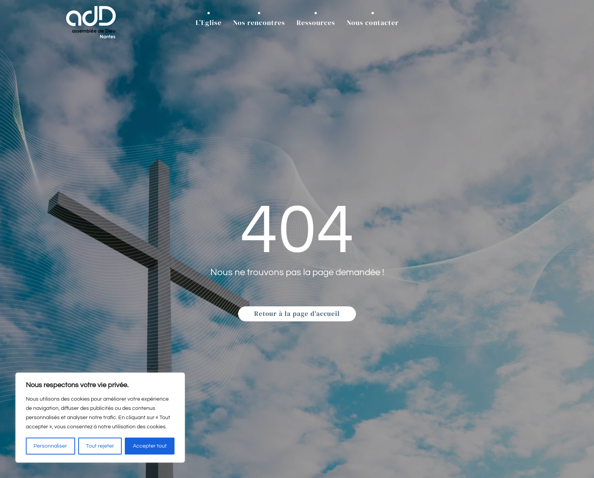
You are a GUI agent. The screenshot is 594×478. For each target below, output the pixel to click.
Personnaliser (50, 446)
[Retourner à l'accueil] (91, 22)
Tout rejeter (100, 446)
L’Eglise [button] (208, 22)
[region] (100, 418)
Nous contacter (373, 22)
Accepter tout (150, 446)
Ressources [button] (316, 22)
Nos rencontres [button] (259, 22)
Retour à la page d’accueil (297, 313)
